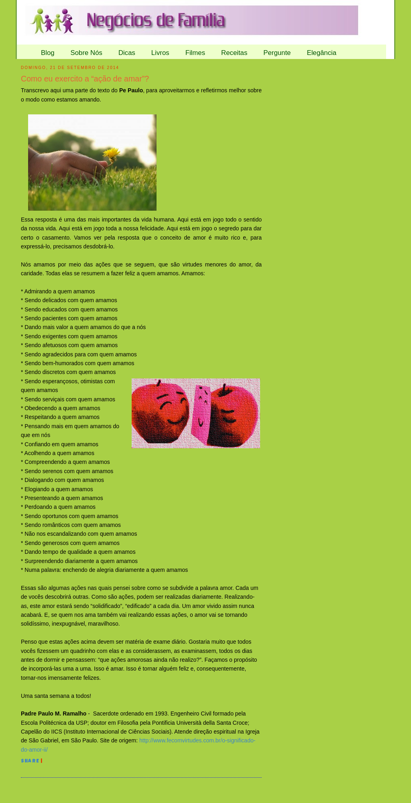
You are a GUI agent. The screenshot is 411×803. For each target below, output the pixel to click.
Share (30, 761)
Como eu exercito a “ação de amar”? (85, 78)
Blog (48, 53)
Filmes (195, 53)
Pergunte (277, 53)
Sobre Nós (86, 53)
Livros (160, 53)
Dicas (126, 53)
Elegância (321, 53)
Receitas (234, 53)
